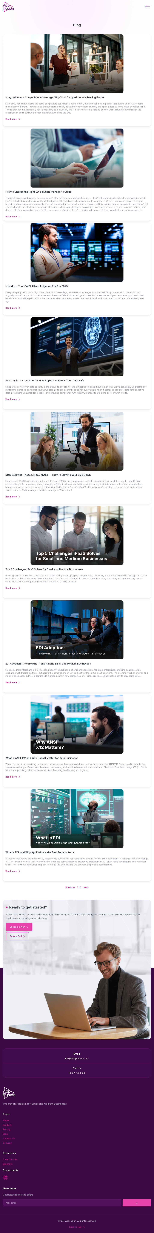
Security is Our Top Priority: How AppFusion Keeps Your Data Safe (44, 380)
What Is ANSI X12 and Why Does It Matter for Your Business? (41, 757)
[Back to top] (84, 1227)
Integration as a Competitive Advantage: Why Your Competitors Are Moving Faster (54, 97)
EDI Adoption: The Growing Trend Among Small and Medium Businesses (48, 663)
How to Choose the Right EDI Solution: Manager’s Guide (38, 191)
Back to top (75, 1227)
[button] (147, 6)
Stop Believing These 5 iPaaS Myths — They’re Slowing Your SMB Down (48, 474)
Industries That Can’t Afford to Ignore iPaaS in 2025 (36, 286)
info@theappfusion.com (77, 1058)
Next (86, 887)
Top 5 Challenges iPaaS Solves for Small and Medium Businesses (44, 569)
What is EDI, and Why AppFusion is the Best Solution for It (39, 852)
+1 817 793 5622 (77, 1073)
